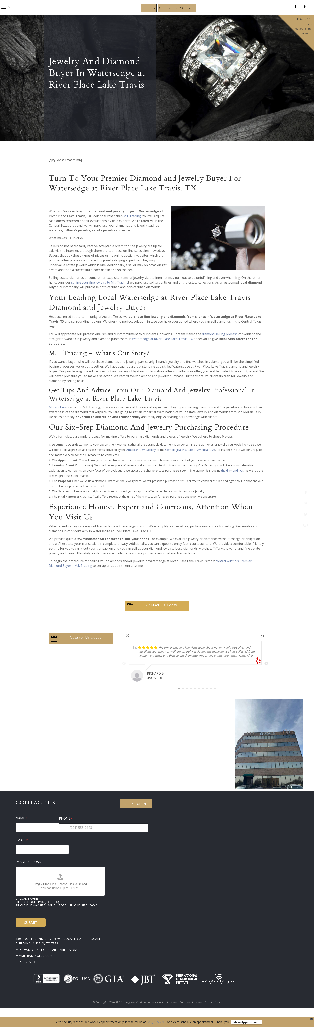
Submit (30, 932)
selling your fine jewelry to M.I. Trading (99, 292)
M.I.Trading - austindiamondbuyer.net (139, 1011)
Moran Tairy (58, 417)
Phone (66, 828)
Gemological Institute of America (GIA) (190, 459)
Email (22, 850)
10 (215, 698)
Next (266, 673)
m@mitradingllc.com (34, 965)
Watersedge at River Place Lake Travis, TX (162, 348)
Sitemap (171, 1011)
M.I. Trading (132, 225)
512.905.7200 (25, 971)
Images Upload (28, 871)
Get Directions (135, 813)
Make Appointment (246, 1022)
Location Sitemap (191, 1011)
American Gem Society (141, 459)
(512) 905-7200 (156, 1022)
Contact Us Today (161, 614)
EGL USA (77, 988)
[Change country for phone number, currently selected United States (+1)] (63, 837)
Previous (124, 673)
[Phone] (103, 837)
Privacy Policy (213, 1011)
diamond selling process (220, 343)
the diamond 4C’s (232, 480)
